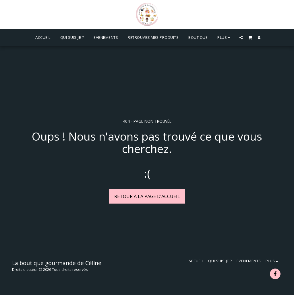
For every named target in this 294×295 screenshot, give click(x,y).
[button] (241, 37)
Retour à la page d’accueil (147, 196)
